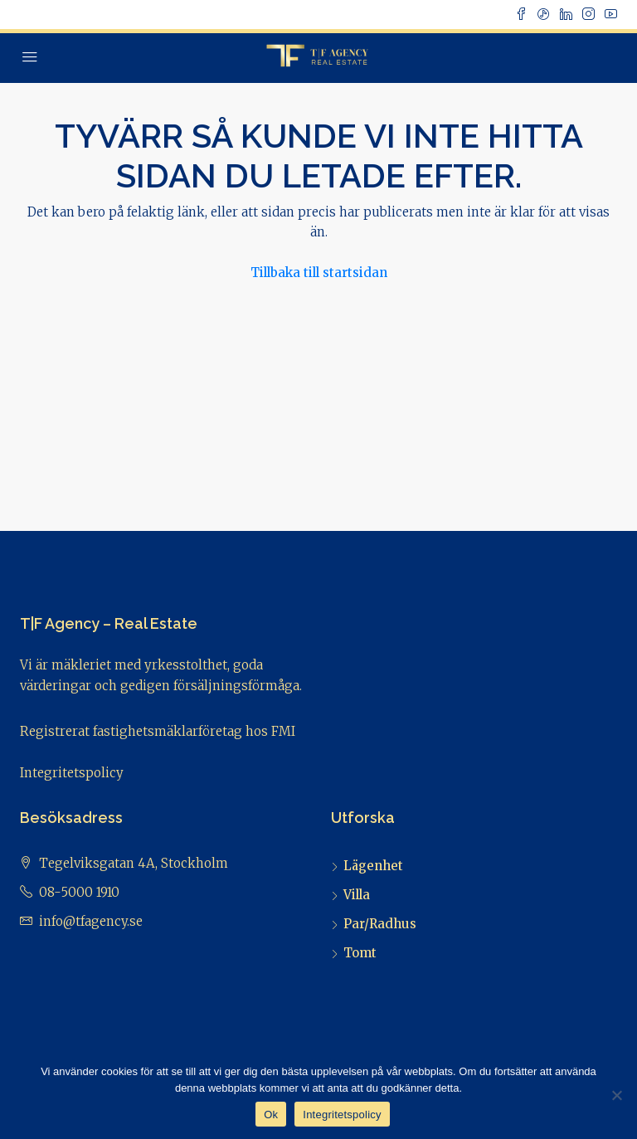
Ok (271, 1114)
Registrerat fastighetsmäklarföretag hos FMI (157, 731)
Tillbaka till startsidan (318, 272)
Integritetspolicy (72, 773)
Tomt (360, 953)
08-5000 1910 (79, 892)
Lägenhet (373, 866)
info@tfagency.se (91, 921)
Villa (356, 895)
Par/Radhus (379, 924)
